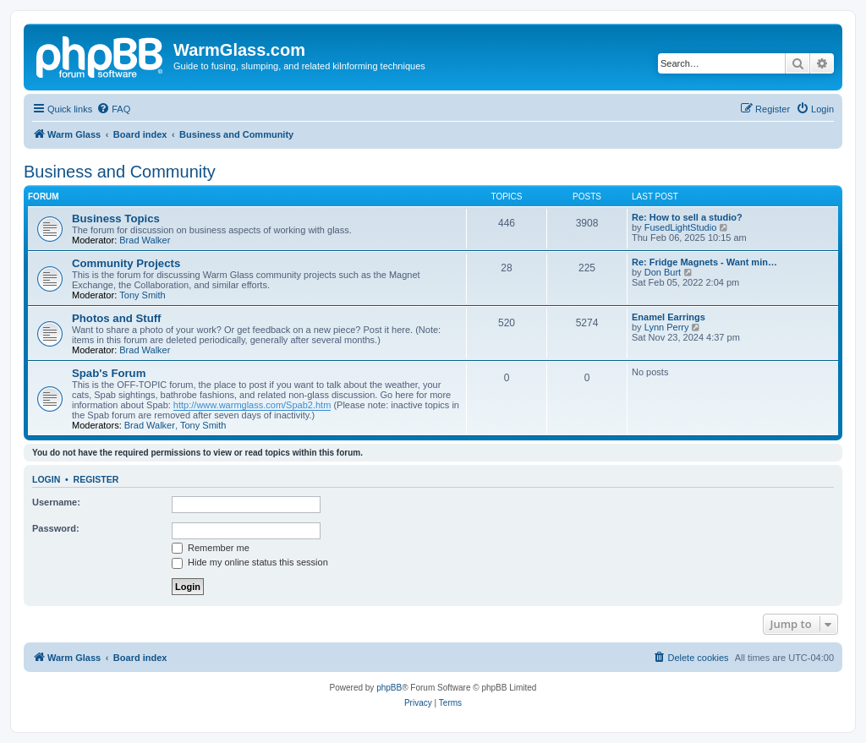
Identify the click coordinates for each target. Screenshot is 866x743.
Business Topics (116, 218)
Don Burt (662, 272)
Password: (55, 528)
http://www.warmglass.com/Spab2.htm (252, 405)
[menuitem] (113, 109)
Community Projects (126, 263)
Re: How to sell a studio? (687, 217)
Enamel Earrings (668, 317)
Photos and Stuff (117, 318)
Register (96, 479)
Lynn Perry (666, 327)
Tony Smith (142, 295)
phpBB (389, 687)
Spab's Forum (108, 373)
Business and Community (120, 171)
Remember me (210, 548)
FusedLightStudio (680, 227)
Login (46, 479)
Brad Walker (144, 240)
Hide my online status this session (250, 562)
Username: (56, 502)
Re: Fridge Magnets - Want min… (704, 262)
